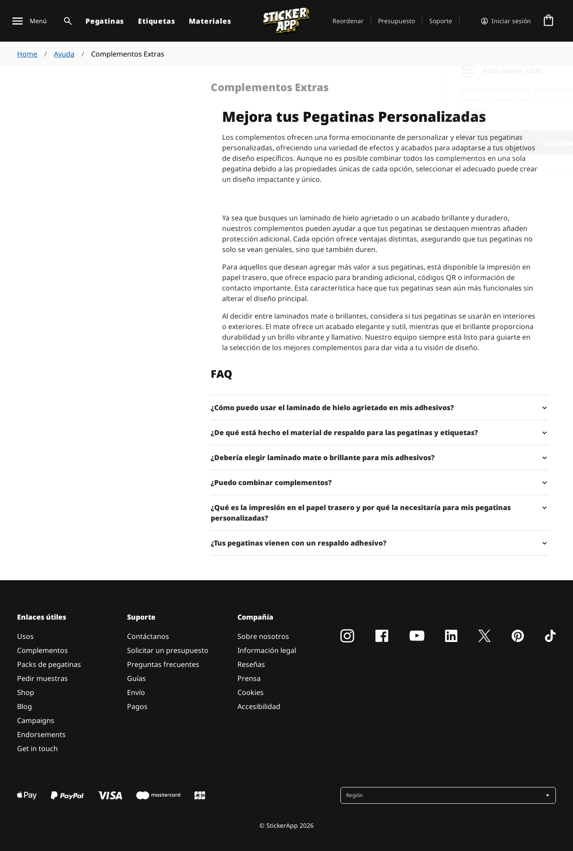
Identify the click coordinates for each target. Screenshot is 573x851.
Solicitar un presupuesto (168, 650)
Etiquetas (156, 21)
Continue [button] (451, 142)
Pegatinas (104, 21)
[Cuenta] (506, 21)
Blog (24, 706)
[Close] (546, 67)
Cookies (250, 692)
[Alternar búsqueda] (66, 21)
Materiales (210, 21)
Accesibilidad (258, 706)
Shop (25, 692)
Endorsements (41, 734)
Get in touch (37, 748)
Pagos (137, 706)
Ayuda (64, 54)
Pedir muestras (42, 678)
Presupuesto (396, 21)
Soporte (440, 21)
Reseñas (251, 664)
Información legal (266, 650)
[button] (449, 795)
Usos (25, 636)
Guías (136, 678)
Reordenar (348, 21)
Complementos (42, 650)
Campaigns (35, 720)
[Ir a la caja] (548, 21)
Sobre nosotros (263, 636)
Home (27, 54)
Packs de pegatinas (49, 664)
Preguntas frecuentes (163, 664)
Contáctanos (148, 636)
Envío (136, 692)
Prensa (249, 678)
